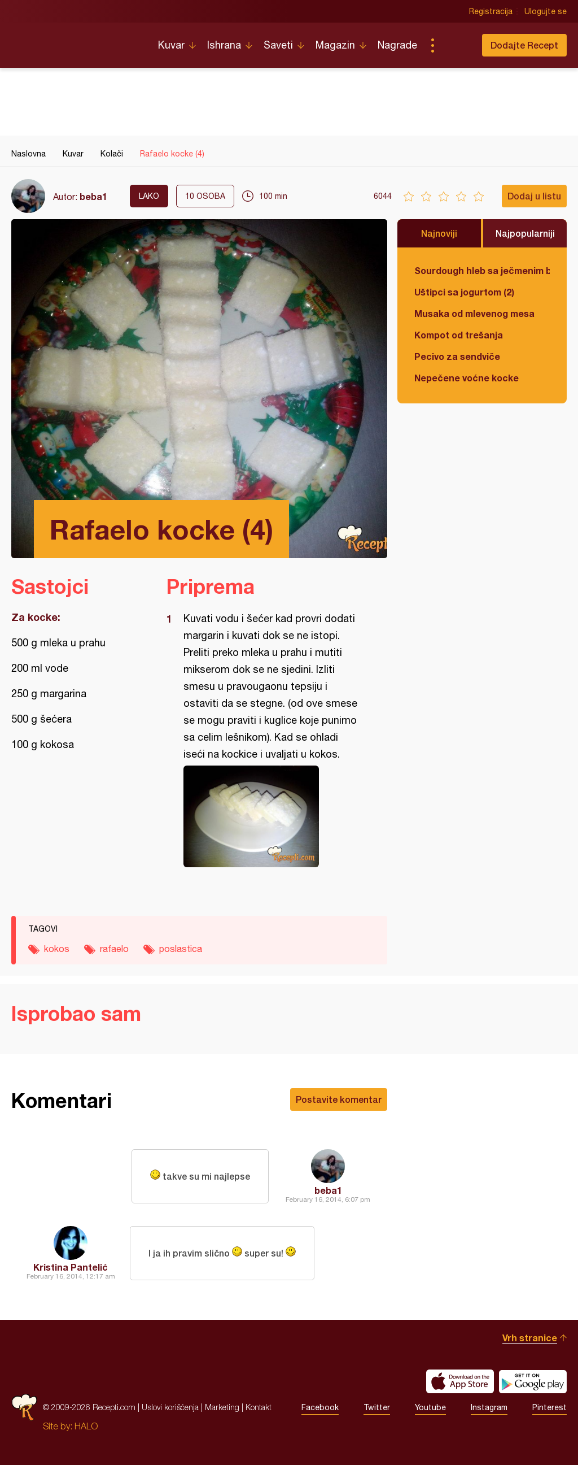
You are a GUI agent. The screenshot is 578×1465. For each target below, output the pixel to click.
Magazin (335, 45)
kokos (56, 949)
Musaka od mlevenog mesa (474, 313)
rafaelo (114, 949)
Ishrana (224, 45)
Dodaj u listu (534, 195)
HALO (86, 1426)
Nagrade (397, 45)
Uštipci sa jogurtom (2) (464, 291)
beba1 (93, 196)
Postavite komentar (339, 1099)
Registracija (491, 11)
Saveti (278, 45)
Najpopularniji (525, 233)
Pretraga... (455, 45)
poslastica (180, 949)
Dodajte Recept (524, 45)
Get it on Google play (533, 1381)
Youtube (430, 1407)
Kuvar (171, 45)
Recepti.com (76, 41)
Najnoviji (439, 233)
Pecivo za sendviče (457, 356)
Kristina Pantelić (70, 1267)
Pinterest (549, 1407)
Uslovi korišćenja (170, 1407)
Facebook (320, 1407)
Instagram (489, 1407)
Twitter (377, 1407)
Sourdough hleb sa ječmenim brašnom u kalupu (482, 270)
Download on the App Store (460, 1381)
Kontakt (259, 1407)
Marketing (222, 1407)
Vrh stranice (529, 1337)
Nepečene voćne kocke (466, 377)
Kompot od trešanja (458, 334)
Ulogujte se (545, 11)
